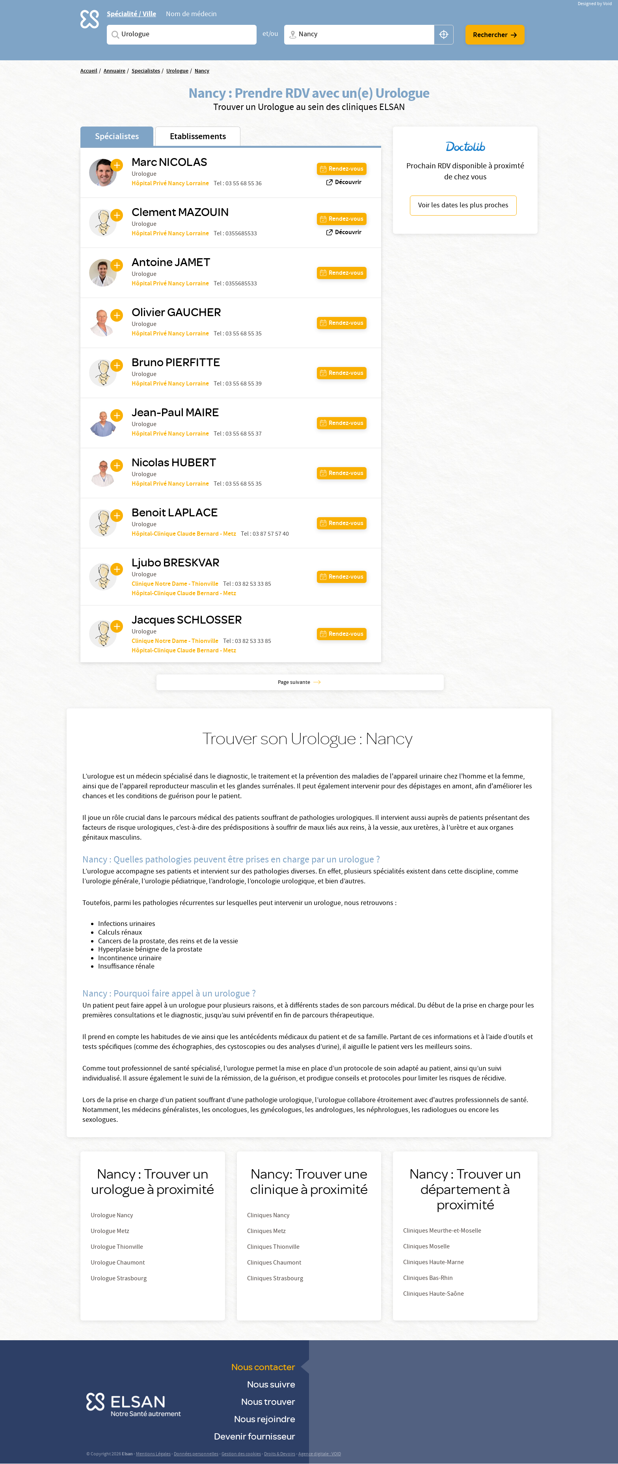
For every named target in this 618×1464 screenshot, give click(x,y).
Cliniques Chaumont (274, 1263)
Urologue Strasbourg (119, 1279)
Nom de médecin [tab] (191, 15)
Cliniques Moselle (426, 1247)
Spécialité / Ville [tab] (131, 14)
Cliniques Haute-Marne (433, 1263)
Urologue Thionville (117, 1247)
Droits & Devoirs (279, 1454)
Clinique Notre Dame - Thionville (175, 584)
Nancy (202, 71)
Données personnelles (196, 1454)
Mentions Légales (153, 1454)
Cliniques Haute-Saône (433, 1294)
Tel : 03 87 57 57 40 (265, 534)
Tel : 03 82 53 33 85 (247, 584)
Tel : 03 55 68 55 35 (238, 334)
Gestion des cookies (241, 1454)
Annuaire (114, 71)
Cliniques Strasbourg (275, 1279)
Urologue (177, 71)
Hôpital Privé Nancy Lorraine (170, 184)
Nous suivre (271, 1384)
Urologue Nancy (112, 1216)
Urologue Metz (110, 1232)
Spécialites (114, 35)
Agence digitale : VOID (319, 1454)
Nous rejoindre (264, 1418)
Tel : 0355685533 (235, 234)
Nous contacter (263, 1366)
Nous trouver (268, 1401)
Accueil (88, 71)
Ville (291, 35)
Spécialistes (117, 137)
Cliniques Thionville (273, 1247)
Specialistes (146, 71)
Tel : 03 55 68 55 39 (238, 384)
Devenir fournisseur (254, 1436)
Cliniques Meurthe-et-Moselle (442, 1231)
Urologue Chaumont (118, 1263)
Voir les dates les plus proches (463, 206)
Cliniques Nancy (268, 1216)
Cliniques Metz (266, 1232)
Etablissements (198, 137)
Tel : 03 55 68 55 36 (238, 184)
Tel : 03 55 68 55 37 (238, 434)
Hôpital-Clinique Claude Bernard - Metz (184, 534)
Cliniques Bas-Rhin (428, 1278)
